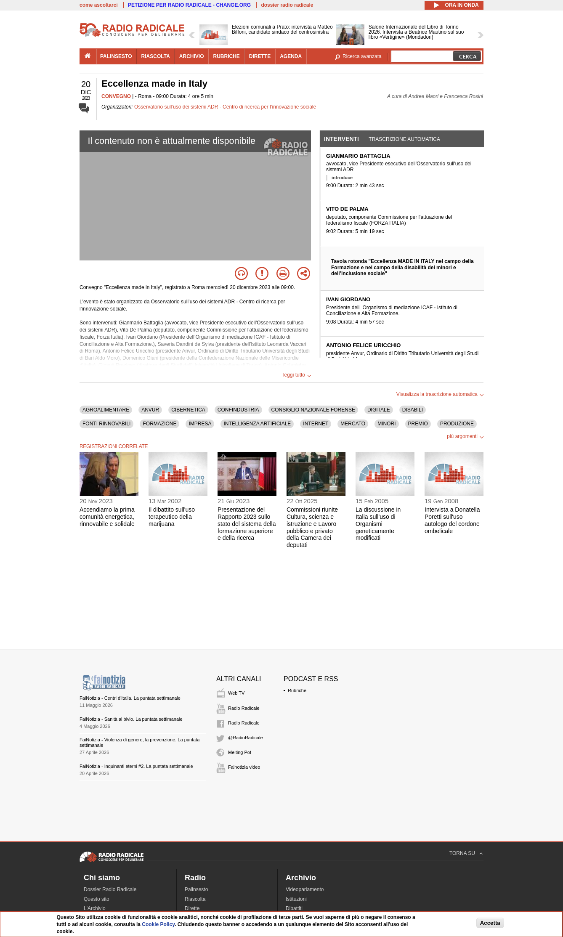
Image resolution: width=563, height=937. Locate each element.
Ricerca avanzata (362, 56)
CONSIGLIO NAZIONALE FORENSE (313, 410)
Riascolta (195, 899)
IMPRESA (200, 424)
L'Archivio (95, 908)
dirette (260, 56)
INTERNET (315, 424)
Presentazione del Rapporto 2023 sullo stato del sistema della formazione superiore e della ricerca (247, 523)
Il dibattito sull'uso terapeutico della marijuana (172, 516)
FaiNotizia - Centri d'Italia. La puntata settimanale (130, 698)
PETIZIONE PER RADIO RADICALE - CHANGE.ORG (189, 5)
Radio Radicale (244, 708)
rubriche (226, 56)
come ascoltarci (99, 5)
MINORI (386, 424)
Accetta (490, 923)
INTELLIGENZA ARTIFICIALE (257, 424)
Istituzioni (296, 899)
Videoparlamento (305, 889)
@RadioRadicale (245, 737)
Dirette (192, 908)
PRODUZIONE (457, 424)
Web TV (236, 692)
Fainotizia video (244, 767)
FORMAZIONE (159, 424)
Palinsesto (196, 889)
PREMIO (418, 424)
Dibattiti (294, 908)
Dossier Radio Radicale (110, 889)
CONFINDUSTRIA (238, 410)
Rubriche (297, 690)
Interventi (341, 138)
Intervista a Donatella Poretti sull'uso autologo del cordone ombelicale (452, 520)
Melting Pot (239, 752)
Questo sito (96, 899)
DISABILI (412, 410)
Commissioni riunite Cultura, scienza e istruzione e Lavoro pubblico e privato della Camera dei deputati (312, 527)
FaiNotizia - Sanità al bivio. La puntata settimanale (131, 719)
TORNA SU (462, 853)
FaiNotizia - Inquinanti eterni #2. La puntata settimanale (136, 766)
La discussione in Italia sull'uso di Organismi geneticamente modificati (378, 523)
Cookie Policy (158, 924)
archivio (191, 56)
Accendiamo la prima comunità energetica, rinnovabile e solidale (107, 516)
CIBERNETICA (188, 410)
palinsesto (116, 56)
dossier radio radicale (287, 5)
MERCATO (352, 424)
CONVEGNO (116, 96)
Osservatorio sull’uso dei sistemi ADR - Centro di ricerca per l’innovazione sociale (225, 107)
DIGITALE (378, 410)
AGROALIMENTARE (105, 410)
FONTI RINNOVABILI (106, 424)
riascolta (155, 56)
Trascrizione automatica (404, 139)
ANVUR (150, 410)
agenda (291, 56)
